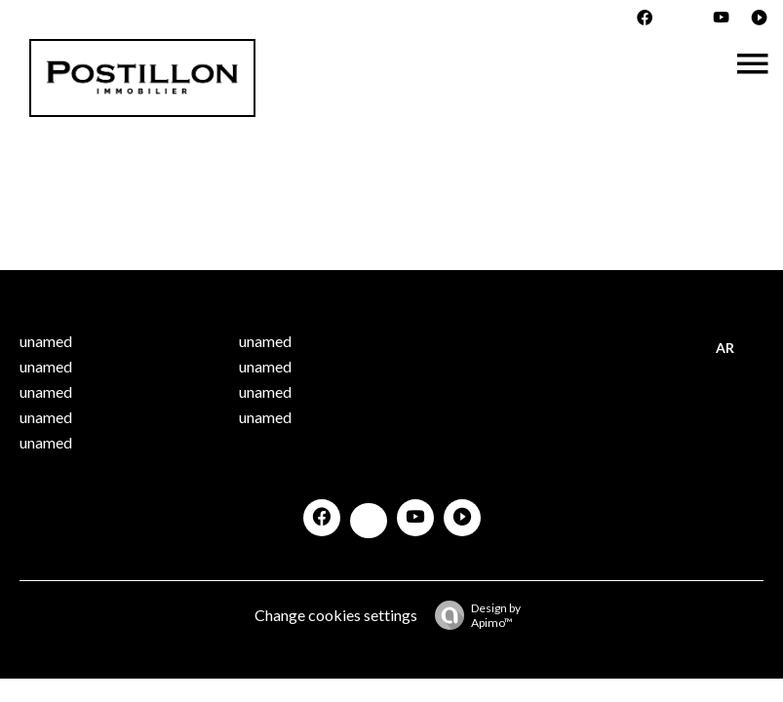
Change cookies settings (335, 614)
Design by (473, 615)
